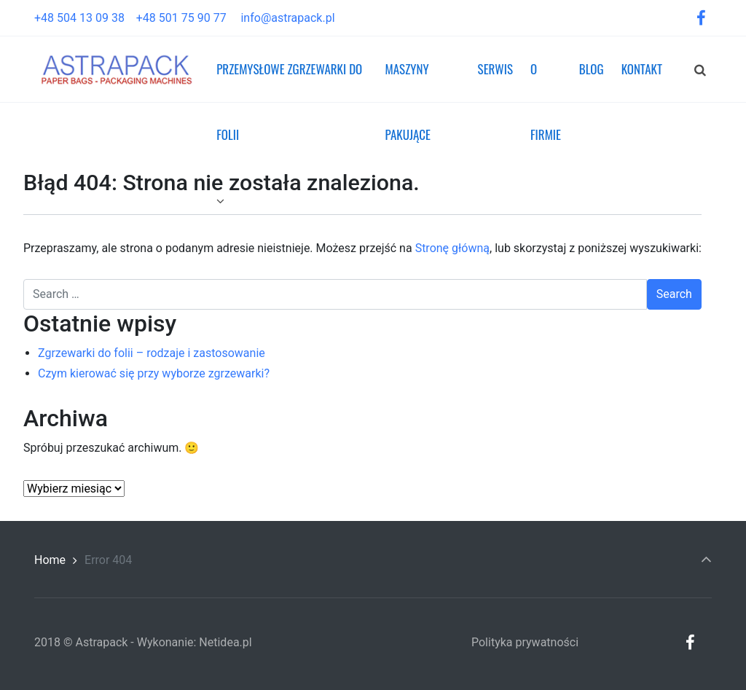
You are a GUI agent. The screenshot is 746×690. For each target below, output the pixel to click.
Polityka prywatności (524, 642)
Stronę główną (452, 248)
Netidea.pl (225, 642)
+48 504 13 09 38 (85, 18)
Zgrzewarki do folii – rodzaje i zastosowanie (151, 353)
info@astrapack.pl (287, 18)
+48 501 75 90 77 (187, 18)
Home (50, 560)
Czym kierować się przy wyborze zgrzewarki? (154, 373)
